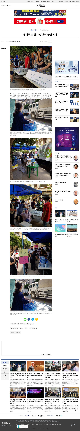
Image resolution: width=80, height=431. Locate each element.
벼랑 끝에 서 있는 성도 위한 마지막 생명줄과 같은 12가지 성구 (63, 174)
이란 (53, 1)
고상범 (56, 194)
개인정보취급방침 (39, 424)
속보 (56, 77)
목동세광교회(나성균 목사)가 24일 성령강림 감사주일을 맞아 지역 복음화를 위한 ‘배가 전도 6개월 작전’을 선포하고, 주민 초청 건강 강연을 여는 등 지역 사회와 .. (18, 408)
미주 (70, 1)
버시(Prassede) (59, 200)
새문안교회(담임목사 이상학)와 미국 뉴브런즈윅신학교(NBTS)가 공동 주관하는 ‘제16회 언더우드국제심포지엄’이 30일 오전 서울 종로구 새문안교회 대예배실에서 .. (35, 382)
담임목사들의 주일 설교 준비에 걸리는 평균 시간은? (62, 102)
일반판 (66, 1)
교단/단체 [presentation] (5, 369)
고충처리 (54, 424)
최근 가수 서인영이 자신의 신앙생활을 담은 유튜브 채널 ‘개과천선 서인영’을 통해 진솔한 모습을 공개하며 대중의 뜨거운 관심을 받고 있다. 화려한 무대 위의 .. (70, 382)
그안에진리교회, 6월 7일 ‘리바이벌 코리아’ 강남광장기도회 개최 (53, 375)
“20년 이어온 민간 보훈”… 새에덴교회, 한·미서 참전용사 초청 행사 (53, 401)
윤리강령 (59, 424)
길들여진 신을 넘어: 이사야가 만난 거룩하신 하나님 (61, 110)
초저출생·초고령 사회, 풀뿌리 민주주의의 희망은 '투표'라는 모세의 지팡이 (63, 157)
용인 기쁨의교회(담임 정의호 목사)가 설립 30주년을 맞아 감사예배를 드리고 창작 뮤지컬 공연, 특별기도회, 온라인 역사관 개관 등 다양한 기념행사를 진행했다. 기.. (18, 382)
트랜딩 (28, 1)
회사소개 (18, 424)
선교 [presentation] (5, 372)
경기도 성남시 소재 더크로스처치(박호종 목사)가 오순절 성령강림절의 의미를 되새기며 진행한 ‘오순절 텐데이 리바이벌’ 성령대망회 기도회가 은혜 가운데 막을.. (35, 408)
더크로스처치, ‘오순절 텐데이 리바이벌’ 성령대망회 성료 (35, 401)
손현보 (37, 1)
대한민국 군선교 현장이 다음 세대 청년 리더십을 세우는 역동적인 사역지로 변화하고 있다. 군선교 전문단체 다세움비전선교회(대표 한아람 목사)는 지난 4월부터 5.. (70, 408)
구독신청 (73, 1)
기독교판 (61, 1)
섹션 (3, 1)
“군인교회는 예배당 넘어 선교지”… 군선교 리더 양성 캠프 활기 (70, 401)
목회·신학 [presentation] (5, 375)
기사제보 (33, 424)
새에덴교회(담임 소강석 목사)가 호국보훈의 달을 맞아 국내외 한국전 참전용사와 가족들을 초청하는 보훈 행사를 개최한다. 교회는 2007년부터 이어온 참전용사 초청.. (53, 408)
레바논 (12, 332)
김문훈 (48, 1)
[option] (61, 216)
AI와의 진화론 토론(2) (60, 182)
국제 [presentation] (5, 378)
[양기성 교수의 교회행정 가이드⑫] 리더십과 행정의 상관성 (62, 165)
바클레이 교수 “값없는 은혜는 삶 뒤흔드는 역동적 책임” (35, 375)
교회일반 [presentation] (5, 366)
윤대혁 (33, 1)
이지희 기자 (8, 41)
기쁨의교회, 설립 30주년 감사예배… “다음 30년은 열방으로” (61, 94)
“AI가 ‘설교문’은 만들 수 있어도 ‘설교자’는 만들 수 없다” (62, 85)
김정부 (56, 177)
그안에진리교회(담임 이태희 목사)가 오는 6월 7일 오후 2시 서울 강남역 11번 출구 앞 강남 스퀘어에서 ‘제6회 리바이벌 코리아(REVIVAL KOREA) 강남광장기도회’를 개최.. (53, 382)
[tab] (5, 365)
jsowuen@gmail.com (15, 41)
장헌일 (56, 161)
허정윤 (56, 184)
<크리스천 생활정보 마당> (46, 354)
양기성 (56, 168)
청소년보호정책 (47, 424)
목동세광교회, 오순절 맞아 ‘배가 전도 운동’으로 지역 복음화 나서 (18, 401)
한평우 (56, 201)
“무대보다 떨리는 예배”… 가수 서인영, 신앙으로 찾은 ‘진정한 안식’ (70, 375)
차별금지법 (43, 1)
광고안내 (23, 424)
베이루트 (18, 332)
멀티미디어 (33, 30)
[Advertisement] (67, 50)
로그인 (77, 1)
